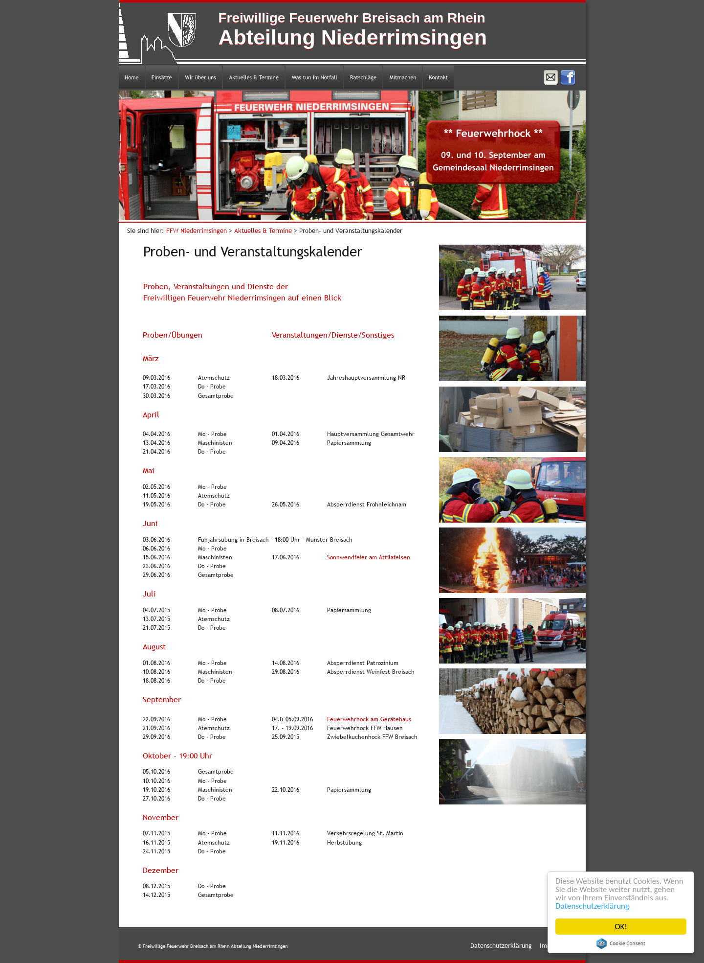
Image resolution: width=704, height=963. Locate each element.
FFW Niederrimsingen (197, 230)
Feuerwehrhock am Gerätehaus (369, 719)
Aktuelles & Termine (264, 230)
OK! (621, 926)
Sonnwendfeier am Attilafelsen (368, 557)
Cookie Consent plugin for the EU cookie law (620, 943)
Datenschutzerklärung (592, 906)
